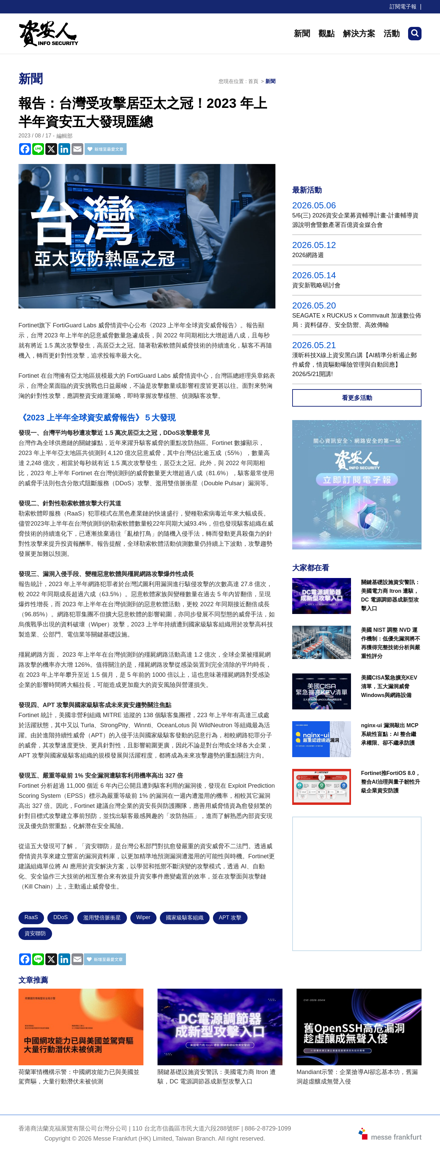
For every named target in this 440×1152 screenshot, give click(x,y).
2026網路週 (308, 255)
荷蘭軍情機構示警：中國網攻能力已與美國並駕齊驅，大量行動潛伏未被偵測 (78, 1077)
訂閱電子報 (403, 6)
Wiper (143, 917)
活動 (392, 33)
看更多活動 (357, 398)
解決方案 (359, 33)
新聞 (302, 33)
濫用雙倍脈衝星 (102, 917)
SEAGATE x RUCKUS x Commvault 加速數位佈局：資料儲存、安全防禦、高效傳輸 (356, 320)
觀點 (326, 33)
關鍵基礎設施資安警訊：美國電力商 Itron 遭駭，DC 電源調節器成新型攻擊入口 (217, 1077)
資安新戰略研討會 (316, 285)
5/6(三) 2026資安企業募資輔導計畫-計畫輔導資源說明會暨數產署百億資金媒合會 (355, 220)
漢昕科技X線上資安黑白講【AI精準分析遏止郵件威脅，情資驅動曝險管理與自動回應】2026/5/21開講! (354, 364)
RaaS (31, 917)
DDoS (60, 917)
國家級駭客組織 (185, 917)
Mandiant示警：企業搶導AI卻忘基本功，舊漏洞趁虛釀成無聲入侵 (357, 1077)
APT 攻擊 (230, 917)
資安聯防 (35, 933)
